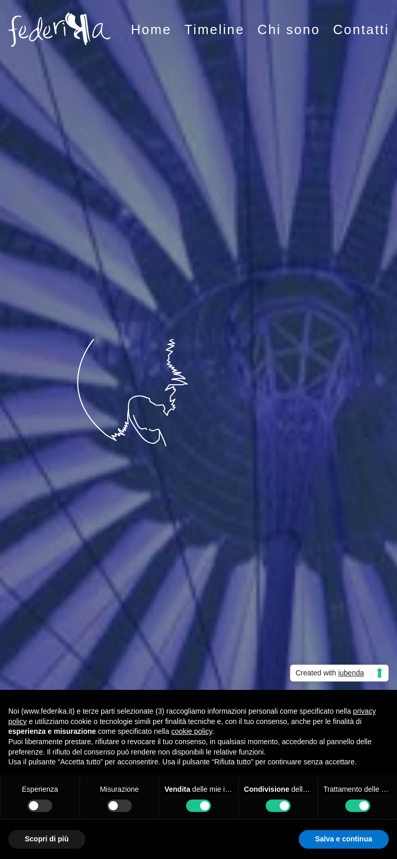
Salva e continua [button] (343, 839)
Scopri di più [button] (47, 839)
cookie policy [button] (191, 731)
